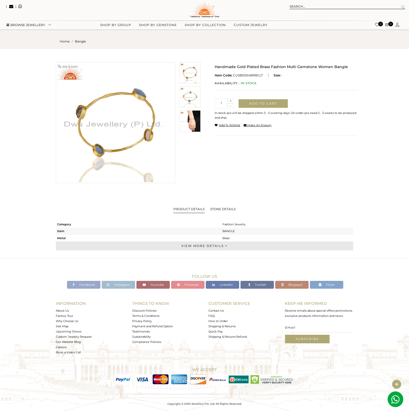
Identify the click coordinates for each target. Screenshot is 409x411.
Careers (61, 347)
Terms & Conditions (145, 316)
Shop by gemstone (158, 26)
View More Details (204, 246)
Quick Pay (215, 331)
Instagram (118, 285)
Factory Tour (64, 316)
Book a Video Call (68, 352)
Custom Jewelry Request (74, 337)
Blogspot (292, 285)
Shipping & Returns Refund (227, 337)
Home (65, 41)
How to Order (218, 321)
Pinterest (188, 285)
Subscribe (307, 339)
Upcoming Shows (68, 331)
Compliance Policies (146, 342)
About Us (62, 310)
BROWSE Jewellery (26, 26)
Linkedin (222, 285)
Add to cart (263, 103)
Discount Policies (144, 310)
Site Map (62, 326)
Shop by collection (205, 26)
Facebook (84, 285)
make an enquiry (258, 125)
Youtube (153, 285)
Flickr (327, 285)
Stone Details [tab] (223, 209)
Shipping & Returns (222, 326)
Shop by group (115, 26)
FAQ (211, 316)
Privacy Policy (142, 321)
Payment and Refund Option (152, 326)
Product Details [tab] (188, 209)
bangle (80, 41)
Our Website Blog (68, 342)
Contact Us (216, 310)
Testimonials (141, 331)
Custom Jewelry (251, 26)
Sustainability (141, 337)
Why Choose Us (67, 321)
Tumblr (257, 285)
